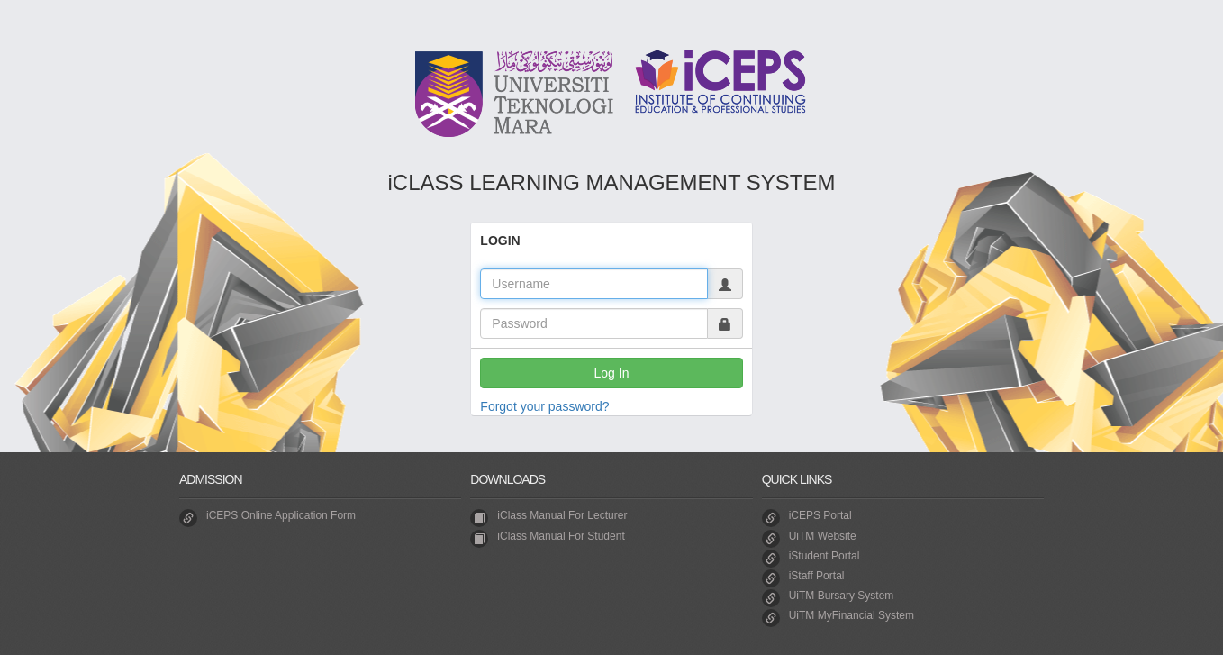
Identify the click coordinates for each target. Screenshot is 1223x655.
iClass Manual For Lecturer (562, 515)
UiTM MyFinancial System (851, 615)
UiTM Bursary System (841, 595)
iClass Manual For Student (560, 536)
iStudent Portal (824, 556)
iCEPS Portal (820, 515)
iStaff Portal (817, 575)
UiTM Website (822, 536)
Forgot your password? (544, 406)
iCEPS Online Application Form (281, 515)
